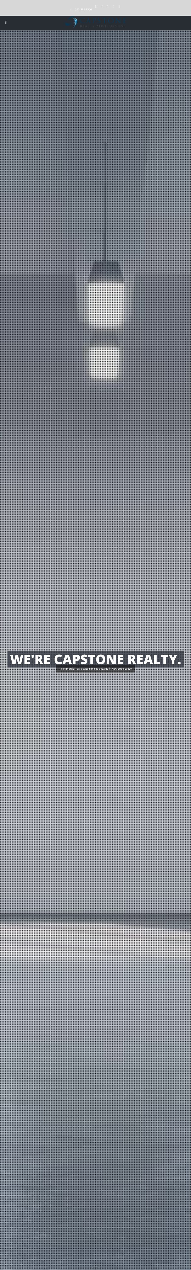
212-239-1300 (83, 9)
